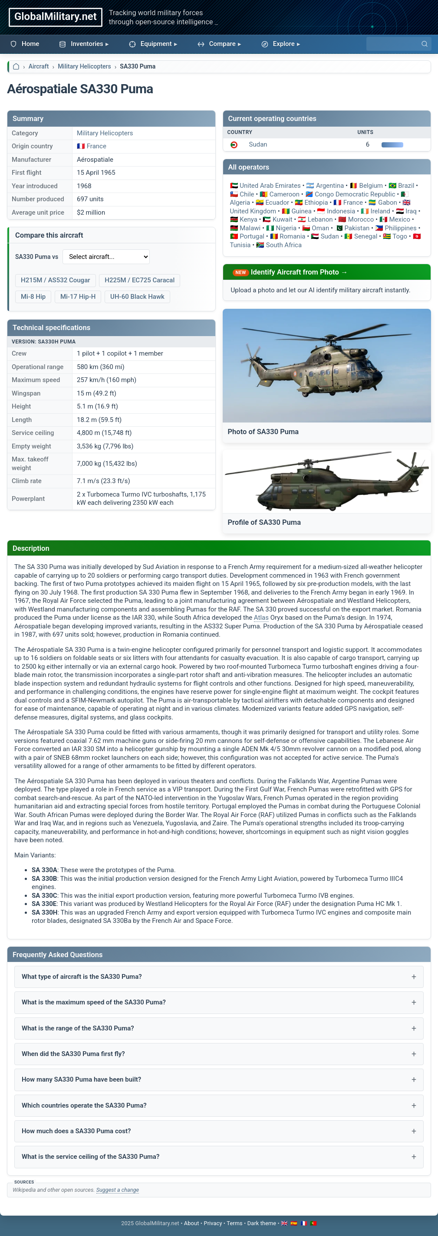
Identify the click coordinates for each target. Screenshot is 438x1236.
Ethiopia (316, 202)
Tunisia (240, 245)
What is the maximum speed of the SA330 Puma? (94, 1002)
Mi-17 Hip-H (78, 297)
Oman (320, 228)
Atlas (261, 617)
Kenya (248, 219)
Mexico (399, 219)
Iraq (411, 211)
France (96, 146)
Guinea (301, 211)
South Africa (284, 245)
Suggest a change (117, 1190)
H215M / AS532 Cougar (55, 280)
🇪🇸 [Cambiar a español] (293, 1223)
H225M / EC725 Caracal (140, 280)
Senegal (365, 236)
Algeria (240, 202)
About (191, 1223)
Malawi (250, 228)
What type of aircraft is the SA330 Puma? (82, 977)
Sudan (258, 144)
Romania (292, 236)
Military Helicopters (84, 66)
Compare (217, 44)
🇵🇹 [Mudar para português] (313, 1223)
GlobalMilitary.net (55, 16)
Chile (247, 194)
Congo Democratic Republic (355, 194)
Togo (399, 236)
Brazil (406, 186)
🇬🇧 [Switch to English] (284, 1223)
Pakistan (356, 228)
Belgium (371, 186)
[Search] (398, 44)
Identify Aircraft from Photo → (299, 272)
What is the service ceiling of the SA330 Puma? (90, 1157)
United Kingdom (253, 211)
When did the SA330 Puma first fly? (73, 1054)
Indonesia (341, 211)
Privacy (213, 1223)
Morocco (361, 219)
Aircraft (39, 66)
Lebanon (320, 219)
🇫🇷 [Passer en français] (303, 1223)
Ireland (381, 211)
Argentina (330, 186)
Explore (278, 44)
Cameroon (285, 194)
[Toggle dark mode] (261, 1223)
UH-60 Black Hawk (137, 297)
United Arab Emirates (270, 186)
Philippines (401, 228)
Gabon (387, 202)
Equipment (150, 44)
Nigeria (286, 228)
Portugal (252, 236)
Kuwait (283, 219)
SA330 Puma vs (36, 256)
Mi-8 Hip (33, 297)
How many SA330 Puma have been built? (81, 1079)
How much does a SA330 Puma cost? (76, 1131)
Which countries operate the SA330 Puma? (84, 1105)
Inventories (81, 44)
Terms (234, 1223)
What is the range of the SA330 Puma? (78, 1028)
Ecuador (277, 202)
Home (24, 44)
